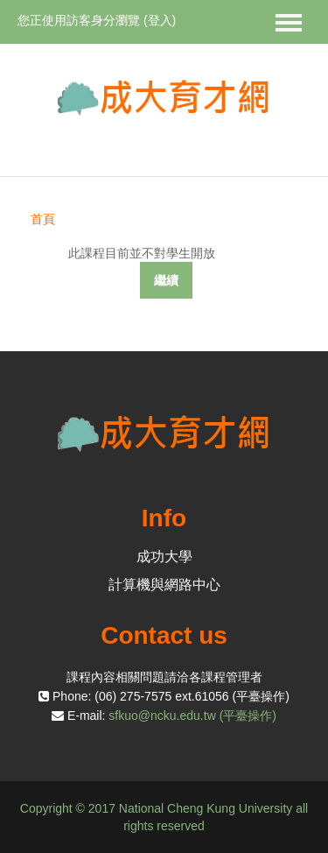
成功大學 (164, 556)
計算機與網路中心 (164, 584)
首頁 (43, 219)
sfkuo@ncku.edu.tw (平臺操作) (192, 715)
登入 (160, 20)
